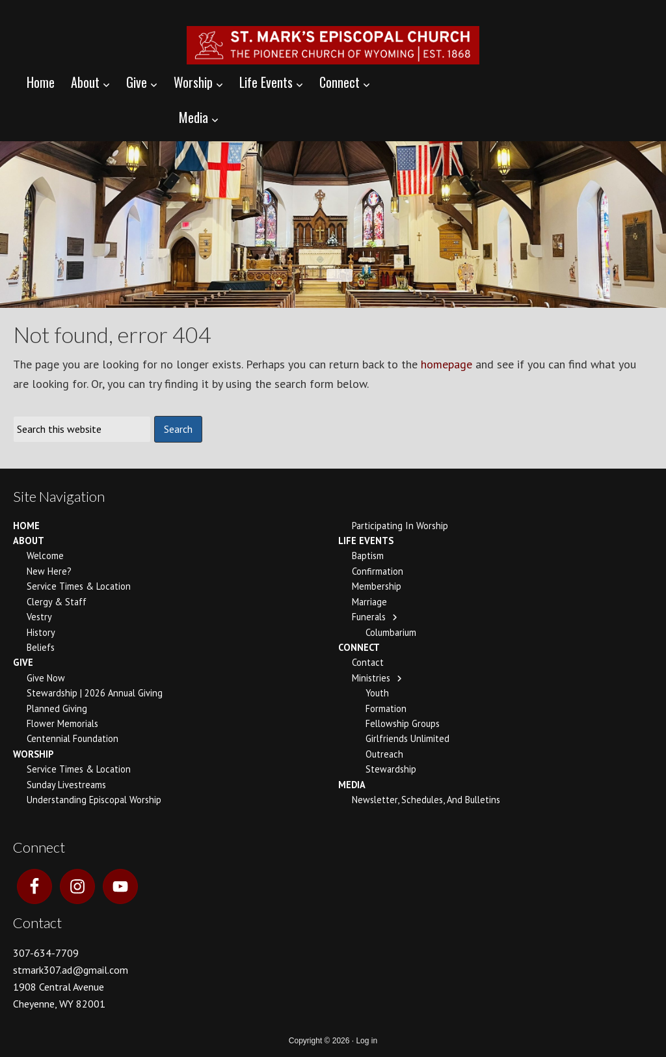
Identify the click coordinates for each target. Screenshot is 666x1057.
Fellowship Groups (403, 723)
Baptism (368, 555)
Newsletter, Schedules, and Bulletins (426, 799)
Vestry (39, 617)
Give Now (46, 678)
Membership (376, 586)
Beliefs (41, 647)
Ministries (371, 678)
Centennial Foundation (72, 738)
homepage (446, 364)
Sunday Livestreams (66, 784)
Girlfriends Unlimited (407, 738)
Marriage (369, 602)
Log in (366, 1040)
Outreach (384, 754)
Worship (33, 754)
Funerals (369, 617)
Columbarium (391, 632)
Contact (368, 662)
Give (23, 662)
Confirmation (377, 571)
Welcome (45, 555)
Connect (359, 647)
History (41, 632)
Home (26, 525)
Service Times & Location (79, 586)
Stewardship (391, 769)
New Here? (49, 571)
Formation (386, 708)
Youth (377, 693)
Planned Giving (57, 708)
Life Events (365, 540)
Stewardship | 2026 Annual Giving (95, 693)
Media (352, 784)
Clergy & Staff (57, 602)
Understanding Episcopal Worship (94, 799)
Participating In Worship (400, 525)
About (28, 540)
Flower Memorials (62, 723)
